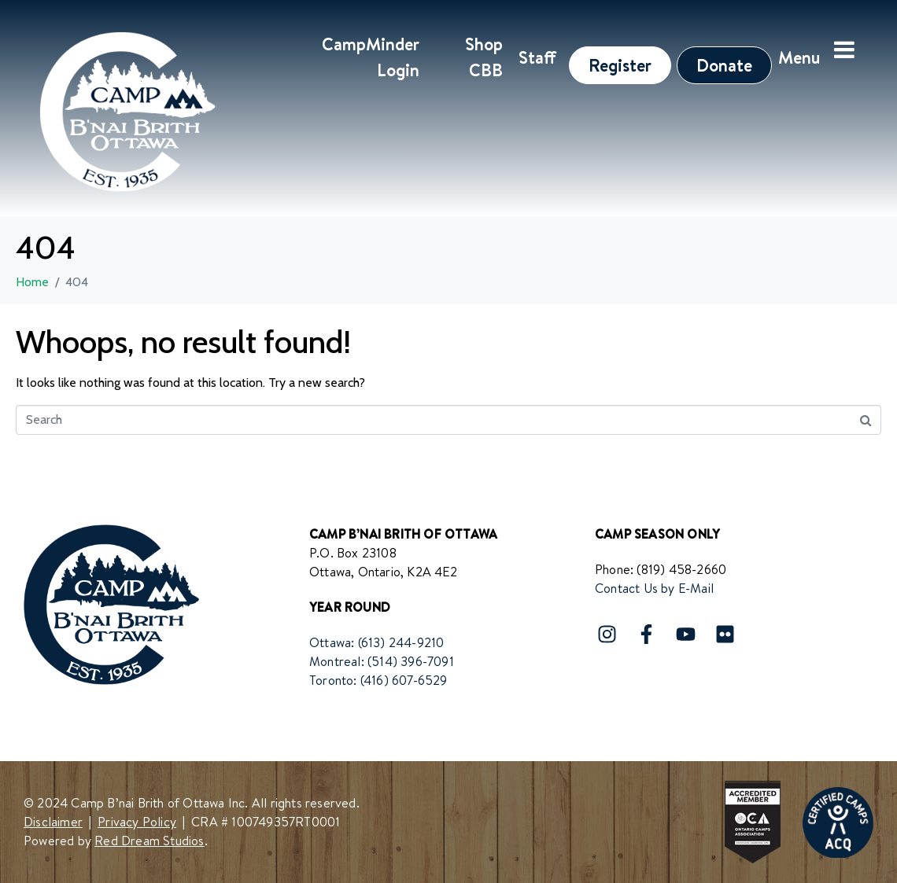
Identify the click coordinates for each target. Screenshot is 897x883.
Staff (537, 57)
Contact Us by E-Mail (654, 588)
